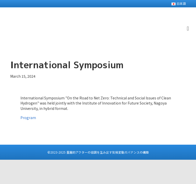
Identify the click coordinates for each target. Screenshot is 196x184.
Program (28, 117)
